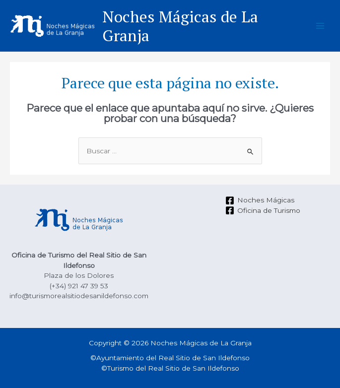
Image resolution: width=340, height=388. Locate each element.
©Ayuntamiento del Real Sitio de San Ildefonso (170, 358)
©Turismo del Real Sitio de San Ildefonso (170, 368)
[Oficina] (262, 210)
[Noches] (259, 200)
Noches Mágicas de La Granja (180, 26)
